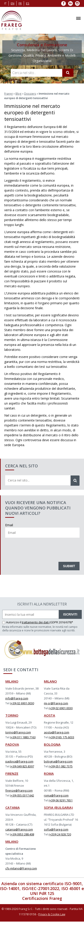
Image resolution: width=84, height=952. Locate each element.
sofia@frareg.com (56, 829)
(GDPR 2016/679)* (61, 622)
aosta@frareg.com (56, 732)
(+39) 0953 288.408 (22, 834)
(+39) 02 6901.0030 (22, 703)
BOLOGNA (52, 744)
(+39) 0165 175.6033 (61, 737)
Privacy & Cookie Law (51, 914)
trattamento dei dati (35, 622)
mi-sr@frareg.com (56, 703)
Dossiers (29, 93)
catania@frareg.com (19, 829)
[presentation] (39, 548)
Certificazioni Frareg (42, 898)
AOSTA (49, 715)
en (12, 3)
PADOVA (12, 744)
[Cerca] (67, 73)
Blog (18, 93)
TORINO (11, 715)
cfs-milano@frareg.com (21, 868)
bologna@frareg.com (58, 761)
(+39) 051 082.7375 (61, 766)
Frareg (8, 93)
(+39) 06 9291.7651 (61, 800)
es (27, 3)
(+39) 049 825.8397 (22, 766)
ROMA (49, 773)
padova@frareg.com (19, 761)
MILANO (11, 681)
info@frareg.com (16, 698)
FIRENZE (11, 773)
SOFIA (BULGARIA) (58, 807)
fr (20, 3)
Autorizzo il (12, 622)
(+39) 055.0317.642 (22, 795)
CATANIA (12, 807)
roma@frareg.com (56, 795)
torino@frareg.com (18, 732)
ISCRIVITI (70, 614)
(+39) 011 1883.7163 (23, 737)
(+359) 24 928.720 (60, 834)
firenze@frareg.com (19, 790)
